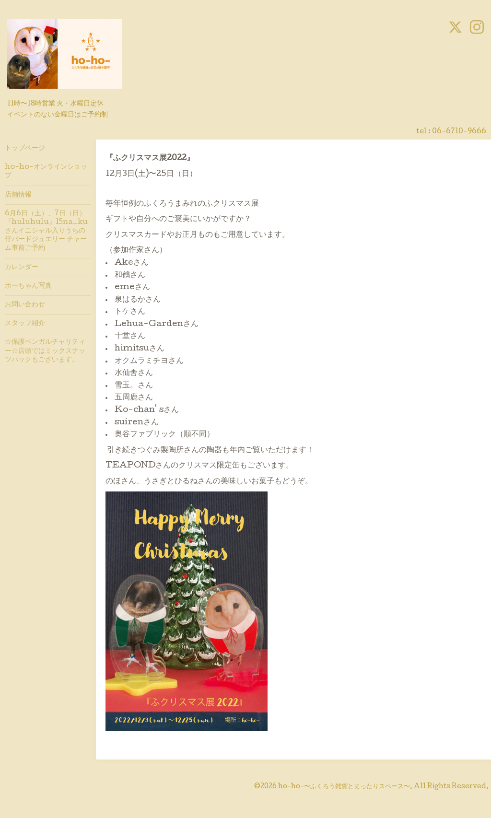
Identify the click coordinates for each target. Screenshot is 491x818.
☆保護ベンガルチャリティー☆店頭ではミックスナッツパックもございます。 (45, 351)
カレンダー (21, 267)
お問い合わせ (25, 305)
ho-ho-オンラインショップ (46, 172)
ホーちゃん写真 (28, 286)
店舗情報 (18, 195)
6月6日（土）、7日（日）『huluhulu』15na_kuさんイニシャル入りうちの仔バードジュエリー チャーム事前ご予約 (46, 231)
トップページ (25, 148)
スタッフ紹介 (25, 323)
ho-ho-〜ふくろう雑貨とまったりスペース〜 (344, 786)
